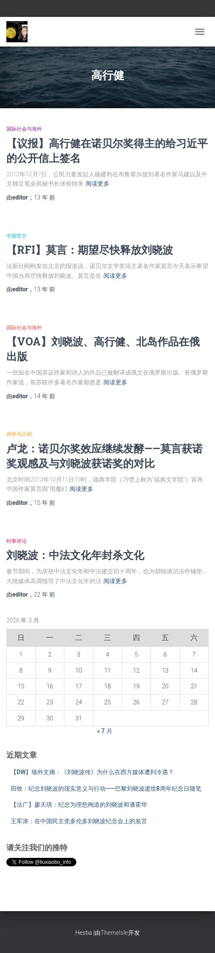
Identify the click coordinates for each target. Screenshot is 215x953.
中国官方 (16, 236)
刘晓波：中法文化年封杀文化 (75, 555)
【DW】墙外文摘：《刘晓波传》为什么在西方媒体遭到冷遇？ (92, 772)
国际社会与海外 (24, 129)
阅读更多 (97, 183)
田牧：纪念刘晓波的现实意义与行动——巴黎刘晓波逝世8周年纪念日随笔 (106, 788)
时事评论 (16, 541)
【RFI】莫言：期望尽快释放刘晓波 (89, 250)
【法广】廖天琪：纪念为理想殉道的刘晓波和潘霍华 (79, 804)
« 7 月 (104, 731)
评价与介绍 (19, 434)
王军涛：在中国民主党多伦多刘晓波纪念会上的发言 (79, 821)
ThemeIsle (114, 932)
